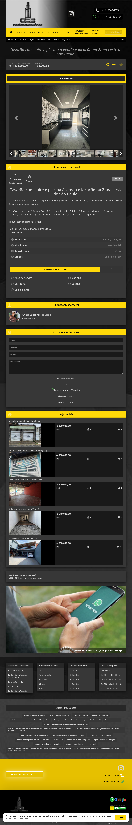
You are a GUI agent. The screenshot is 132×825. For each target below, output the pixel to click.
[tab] (16, 78)
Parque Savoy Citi (16, 682)
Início (12, 39)
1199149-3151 (113, 16)
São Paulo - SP (43, 39)
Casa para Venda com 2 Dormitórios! (26, 479)
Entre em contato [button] (25, 774)
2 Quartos (74, 675)
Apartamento (45, 675)
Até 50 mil (105, 670)
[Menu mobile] (11, 32)
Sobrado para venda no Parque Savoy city (28, 450)
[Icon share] (71, 13)
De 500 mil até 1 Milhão (111, 684)
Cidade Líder (14, 686)
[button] (17, 117)
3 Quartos (74, 679)
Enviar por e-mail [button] (66, 378)
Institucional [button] (36, 32)
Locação (30, 39)
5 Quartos (74, 688)
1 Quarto (74, 670)
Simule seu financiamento (81, 32)
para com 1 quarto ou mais (81, 744)
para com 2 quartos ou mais (68, 735)
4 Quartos (74, 684)
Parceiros (67, 32)
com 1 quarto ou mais (100, 735)
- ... (63, 730)
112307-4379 (112, 10)
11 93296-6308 (28, 318)
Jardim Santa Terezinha (18, 691)
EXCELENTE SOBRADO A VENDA (23, 538)
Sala (41, 688)
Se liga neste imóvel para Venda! (24, 509)
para (81, 715)
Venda (21, 39)
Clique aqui (14, 578)
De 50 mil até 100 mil (110, 675)
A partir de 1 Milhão (110, 688)
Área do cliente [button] (95, 32)
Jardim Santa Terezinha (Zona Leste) (18, 676)
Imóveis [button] (19, 32)
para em (26, 720)
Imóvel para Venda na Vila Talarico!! (25, 421)
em (46, 715)
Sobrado (43, 679)
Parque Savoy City (16, 670)
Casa (55, 39)
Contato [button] (52, 32)
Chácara (43, 684)
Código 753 (65, 39)
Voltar (120, 39)
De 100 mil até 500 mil (111, 679)
